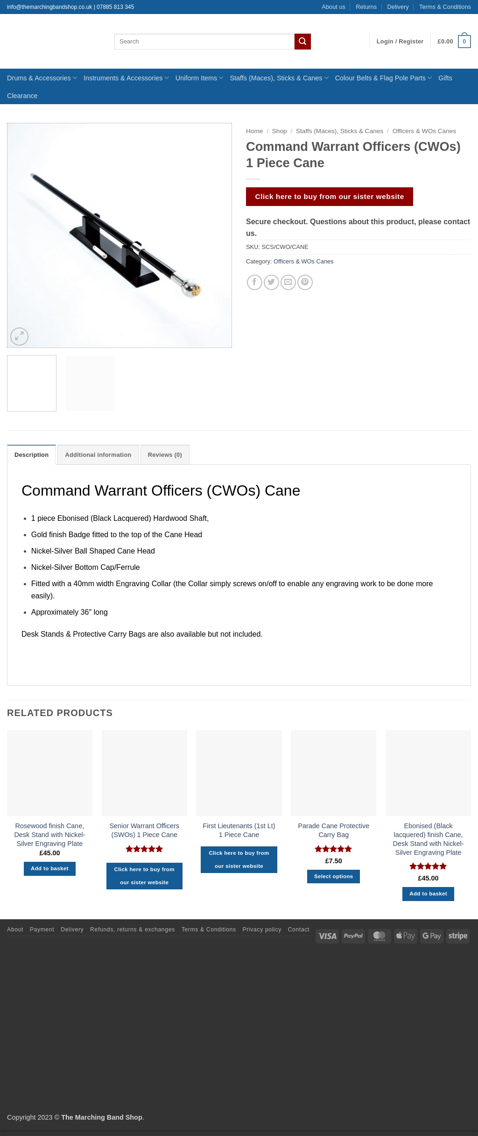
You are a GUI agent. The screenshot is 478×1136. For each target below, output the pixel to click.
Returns (366, 6)
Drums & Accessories (42, 77)
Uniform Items (200, 77)
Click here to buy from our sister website (329, 196)
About (15, 929)
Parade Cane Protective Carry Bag (333, 830)
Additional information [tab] (98, 454)
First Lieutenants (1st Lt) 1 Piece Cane (239, 830)
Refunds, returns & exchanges (132, 929)
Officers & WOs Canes (424, 131)
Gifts (445, 78)
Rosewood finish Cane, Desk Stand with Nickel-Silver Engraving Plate (49, 834)
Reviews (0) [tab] (165, 454)
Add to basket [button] (50, 868)
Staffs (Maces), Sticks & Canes (279, 77)
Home (254, 131)
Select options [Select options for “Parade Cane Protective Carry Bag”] (333, 876)
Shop (279, 131)
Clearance (22, 95)
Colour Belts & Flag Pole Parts (383, 77)
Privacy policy (262, 929)
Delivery (397, 6)
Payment (42, 929)
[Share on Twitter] (271, 282)
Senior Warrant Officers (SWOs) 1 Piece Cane (144, 830)
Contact (298, 929)
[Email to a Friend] (288, 282)
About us (333, 6)
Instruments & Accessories (126, 77)
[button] (400, 41)
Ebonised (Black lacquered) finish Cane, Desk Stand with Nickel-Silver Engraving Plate (428, 839)
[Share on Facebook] (254, 282)
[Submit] (302, 42)
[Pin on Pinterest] (305, 282)
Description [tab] (31, 454)
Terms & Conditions (445, 6)
